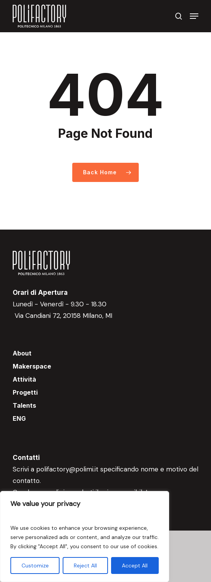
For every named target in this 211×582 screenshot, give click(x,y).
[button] (194, 16)
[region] (84, 536)
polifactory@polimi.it (67, 469)
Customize (35, 565)
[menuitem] (105, 418)
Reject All (85, 565)
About (22, 353)
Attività (24, 379)
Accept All (135, 565)
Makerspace (32, 366)
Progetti (25, 392)
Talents (24, 405)
